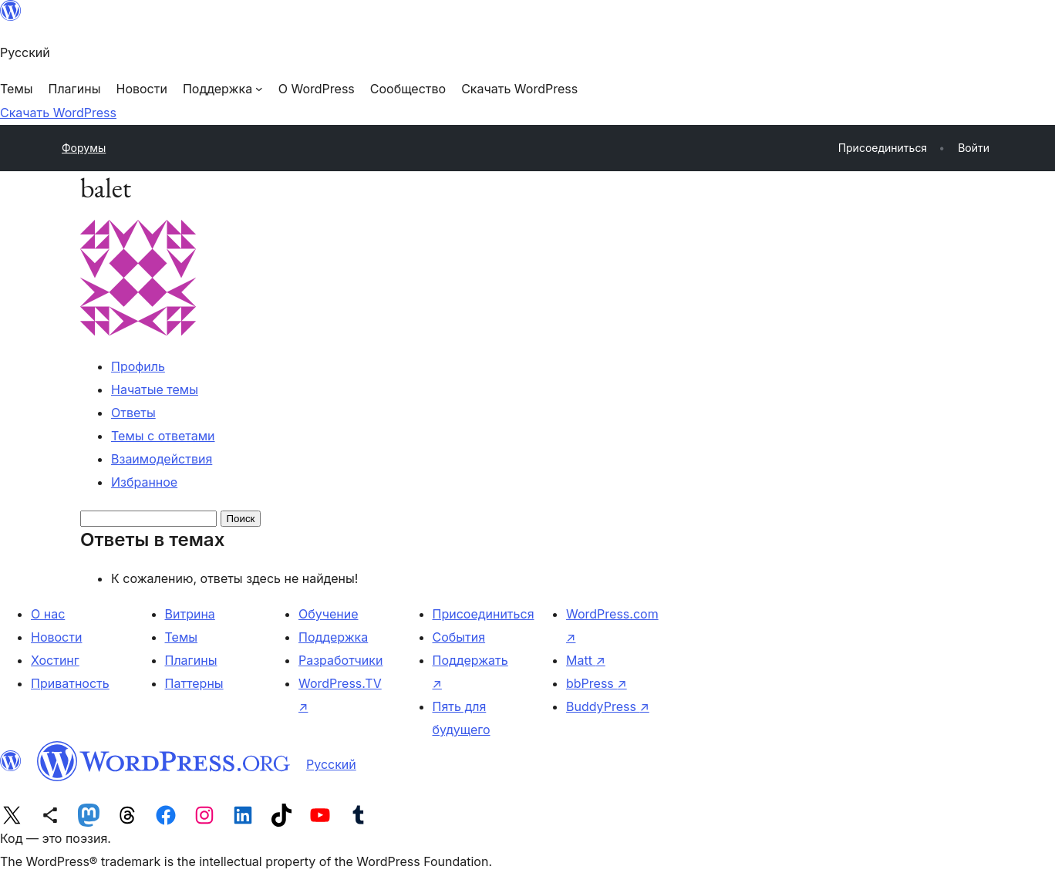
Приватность (70, 683)
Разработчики (340, 660)
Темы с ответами (163, 435)
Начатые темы (154, 389)
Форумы (84, 147)
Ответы (133, 412)
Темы (181, 637)
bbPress (596, 683)
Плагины (191, 660)
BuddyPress (607, 706)
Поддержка (333, 637)
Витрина (190, 614)
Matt (585, 660)
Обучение (328, 614)
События (459, 637)
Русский (331, 764)
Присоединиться (483, 614)
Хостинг (55, 660)
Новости (56, 637)
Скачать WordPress (58, 112)
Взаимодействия (161, 459)
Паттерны (194, 683)
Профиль (138, 366)
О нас (48, 614)
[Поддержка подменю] (223, 88)
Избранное (144, 482)
